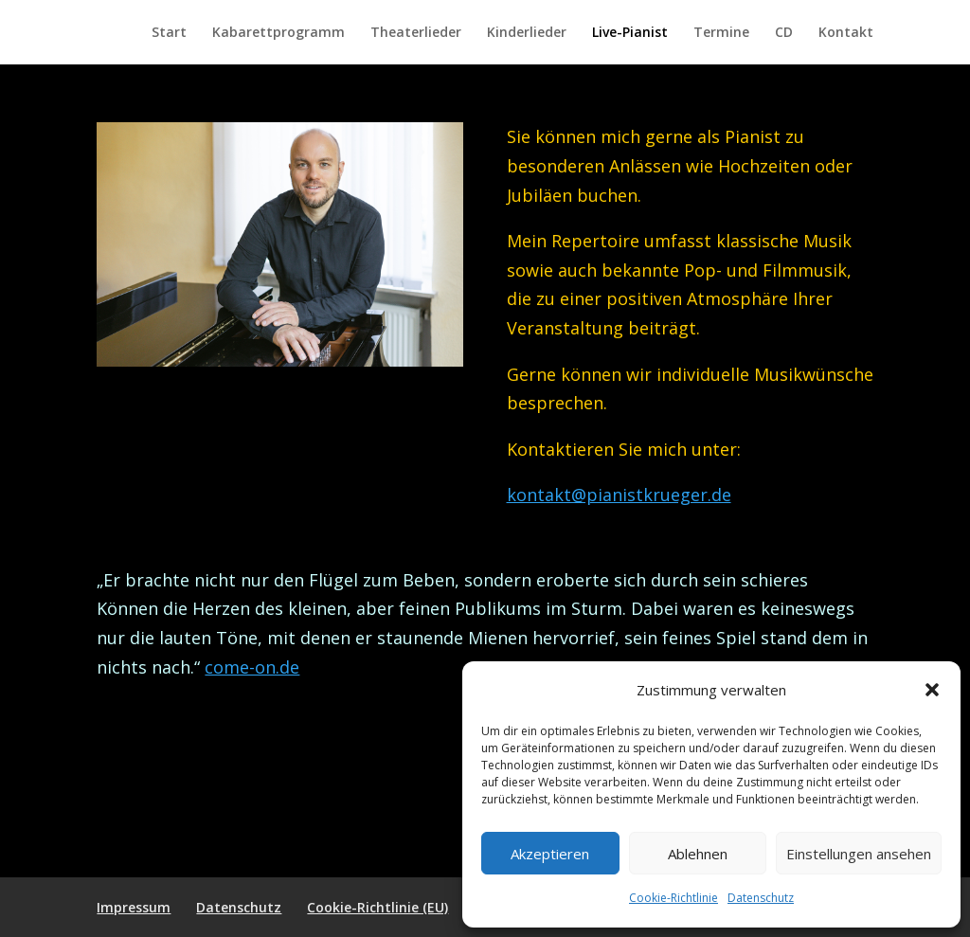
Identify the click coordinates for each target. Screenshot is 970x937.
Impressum (134, 907)
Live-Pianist (630, 33)
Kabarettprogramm (278, 33)
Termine (721, 33)
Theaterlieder (415, 33)
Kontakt (845, 33)
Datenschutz (761, 898)
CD (784, 33)
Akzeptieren (550, 853)
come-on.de (252, 667)
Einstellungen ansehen (858, 853)
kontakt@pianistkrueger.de (619, 494)
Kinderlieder (526, 33)
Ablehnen (698, 853)
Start (169, 33)
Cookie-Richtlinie (673, 898)
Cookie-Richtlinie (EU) (377, 907)
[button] (932, 689)
